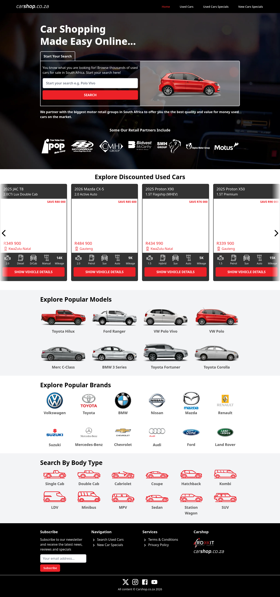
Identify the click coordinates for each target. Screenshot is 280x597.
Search (90, 95)
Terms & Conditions (160, 539)
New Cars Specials (250, 7)
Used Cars (186, 7)
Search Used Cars (107, 539)
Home (166, 7)
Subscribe (50, 568)
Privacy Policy (155, 545)
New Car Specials (107, 545)
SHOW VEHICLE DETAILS (33, 272)
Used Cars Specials (215, 7)
